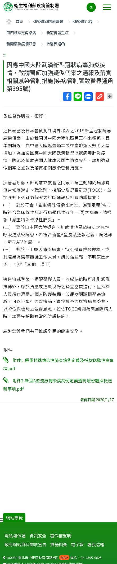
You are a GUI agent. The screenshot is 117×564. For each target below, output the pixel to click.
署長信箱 (95, 544)
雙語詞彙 (58, 544)
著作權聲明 (60, 535)
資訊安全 (37, 535)
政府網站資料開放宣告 (25, 544)
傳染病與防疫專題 (48, 21)
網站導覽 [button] (14, 517)
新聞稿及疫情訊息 (21, 43)
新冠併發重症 (57, 32)
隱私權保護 (15, 535)
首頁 (19, 21)
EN (91, 7)
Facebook (66, 96)
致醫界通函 (55, 43)
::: (4, 54)
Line (77, 96)
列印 (88, 96)
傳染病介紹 (82, 21)
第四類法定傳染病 (21, 32)
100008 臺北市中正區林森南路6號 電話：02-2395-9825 (52, 557)
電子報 (77, 544)
